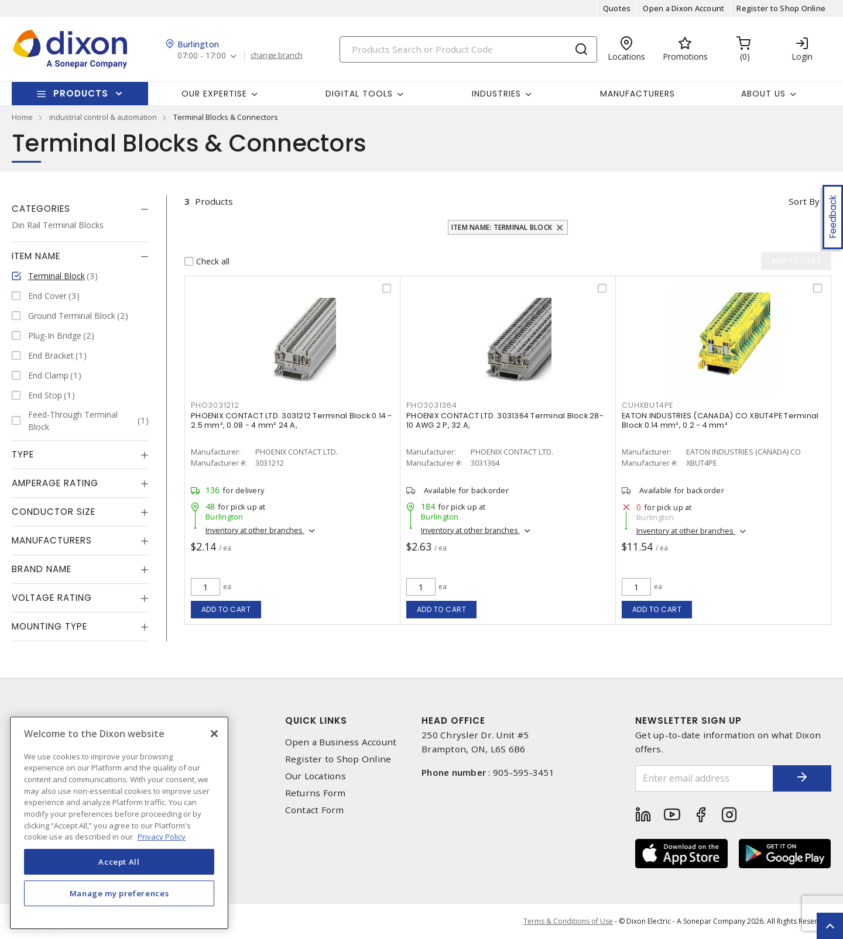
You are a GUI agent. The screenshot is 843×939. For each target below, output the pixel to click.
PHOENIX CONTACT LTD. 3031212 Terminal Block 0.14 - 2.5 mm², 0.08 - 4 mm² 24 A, (291, 420)
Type (23, 454)
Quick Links (316, 720)
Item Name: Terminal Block (501, 227)
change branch (277, 55)
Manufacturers (637, 93)
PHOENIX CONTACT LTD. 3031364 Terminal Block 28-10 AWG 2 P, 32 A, (505, 420)
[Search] (468, 49)
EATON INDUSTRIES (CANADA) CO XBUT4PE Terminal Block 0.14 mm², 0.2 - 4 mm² (720, 420)
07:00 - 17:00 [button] (201, 56)
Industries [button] (496, 93)
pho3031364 (431, 405)
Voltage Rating (52, 597)
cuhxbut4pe (647, 405)
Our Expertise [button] (214, 93)
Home (22, 117)
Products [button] (80, 93)
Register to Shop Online (780, 8)
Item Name (36, 256)
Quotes (617, 8)
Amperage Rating (55, 483)
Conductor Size (53, 511)
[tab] (80, 209)
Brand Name (41, 569)
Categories (41, 208)
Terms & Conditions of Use (568, 921)
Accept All (119, 862)
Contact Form (314, 810)
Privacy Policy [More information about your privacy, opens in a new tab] (162, 836)
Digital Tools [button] (359, 93)
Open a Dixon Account (683, 8)
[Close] (214, 734)
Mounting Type (49, 626)
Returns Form (315, 793)
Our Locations (315, 776)
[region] (119, 823)
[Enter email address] (704, 778)
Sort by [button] (804, 201)
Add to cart (226, 609)
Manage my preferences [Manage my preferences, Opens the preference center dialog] (119, 893)
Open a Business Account (341, 742)
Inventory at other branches (254, 530)
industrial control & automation (103, 117)
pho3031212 (215, 405)
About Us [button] (763, 93)
